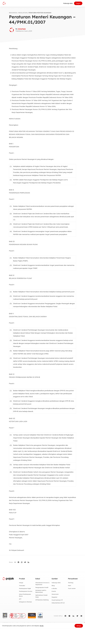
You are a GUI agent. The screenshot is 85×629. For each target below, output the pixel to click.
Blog (53, 585)
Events (54, 591)
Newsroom (55, 594)
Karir (69, 585)
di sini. (42, 626)
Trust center (72, 588)
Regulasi (54, 597)
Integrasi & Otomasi (25, 602)
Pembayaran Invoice (25, 591)
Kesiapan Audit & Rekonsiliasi (40, 591)
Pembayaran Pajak (25, 588)
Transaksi (22, 585)
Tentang (70, 582)
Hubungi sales (68, 3)
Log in (78, 3)
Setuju (79, 626)
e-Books (54, 588)
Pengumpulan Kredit (41, 587)
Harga (21, 582)
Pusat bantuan (56, 600)
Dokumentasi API (57, 603)
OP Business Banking (42, 600)
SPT (20, 599)
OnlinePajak (22, 29)
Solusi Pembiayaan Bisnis (25, 595)
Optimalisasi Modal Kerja (41, 596)
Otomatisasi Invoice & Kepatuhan (42, 583)
